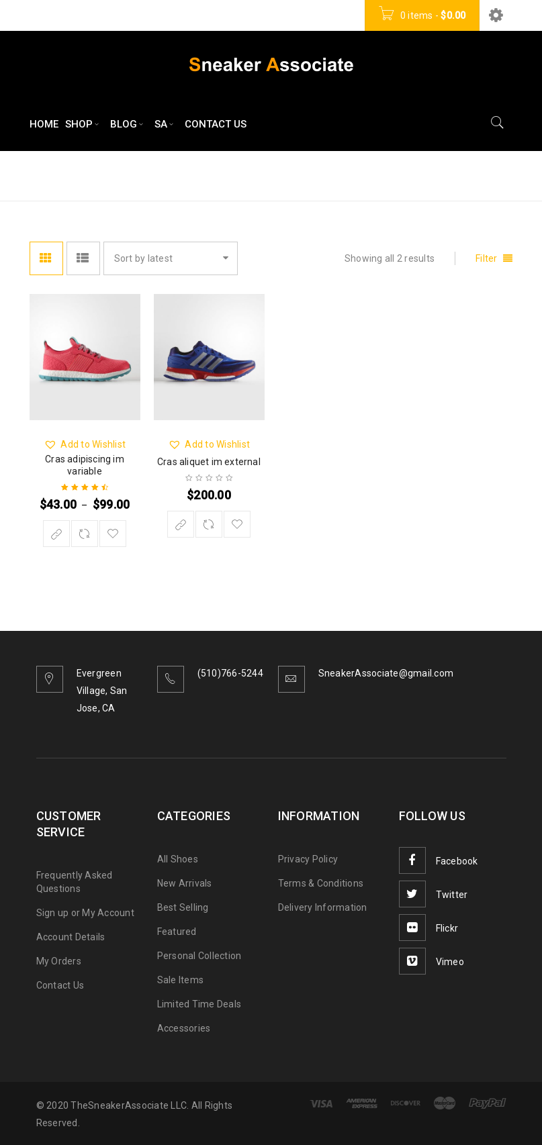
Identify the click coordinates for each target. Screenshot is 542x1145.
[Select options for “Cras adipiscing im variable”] (56, 533)
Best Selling (183, 907)
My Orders (58, 961)
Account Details (70, 937)
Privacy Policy (308, 859)
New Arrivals (184, 883)
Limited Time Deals (199, 1004)
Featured (177, 931)
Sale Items (180, 980)
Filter (487, 258)
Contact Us (60, 985)
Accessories (184, 1028)
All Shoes (177, 859)
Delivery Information (322, 907)
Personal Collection (199, 955)
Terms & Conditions (321, 883)
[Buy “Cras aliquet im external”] (180, 524)
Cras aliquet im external (209, 461)
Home (384, 175)
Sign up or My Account (85, 912)
